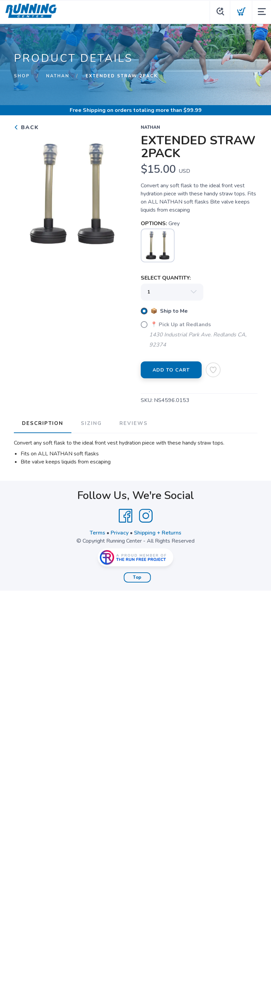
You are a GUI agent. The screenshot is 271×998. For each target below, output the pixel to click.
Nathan (57, 76)
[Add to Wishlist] (213, 369)
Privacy (120, 533)
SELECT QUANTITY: (166, 278)
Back (26, 127)
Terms (97, 533)
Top (137, 577)
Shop (22, 76)
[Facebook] (125, 516)
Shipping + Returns (157, 533)
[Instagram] (146, 516)
